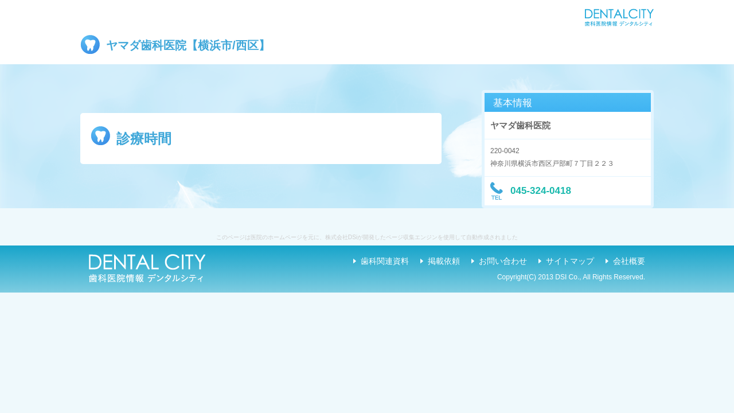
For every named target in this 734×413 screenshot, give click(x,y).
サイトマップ (570, 261)
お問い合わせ (503, 261)
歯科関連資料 (385, 261)
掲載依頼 (444, 261)
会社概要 (629, 261)
